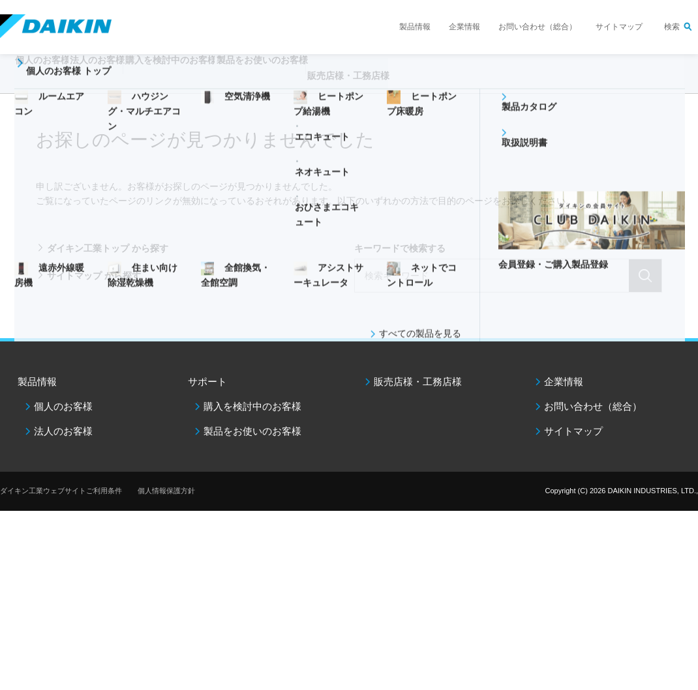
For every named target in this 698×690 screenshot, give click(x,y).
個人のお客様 (63, 406)
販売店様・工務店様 (449, 82)
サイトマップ (619, 26)
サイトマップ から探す (94, 275)
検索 (672, 26)
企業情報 (464, 26)
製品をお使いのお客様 (252, 431)
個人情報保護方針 (166, 491)
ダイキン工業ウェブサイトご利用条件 (61, 491)
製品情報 (415, 26)
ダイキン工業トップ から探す (107, 248)
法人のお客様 (63, 431)
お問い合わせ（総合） (537, 26)
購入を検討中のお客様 (252, 406)
